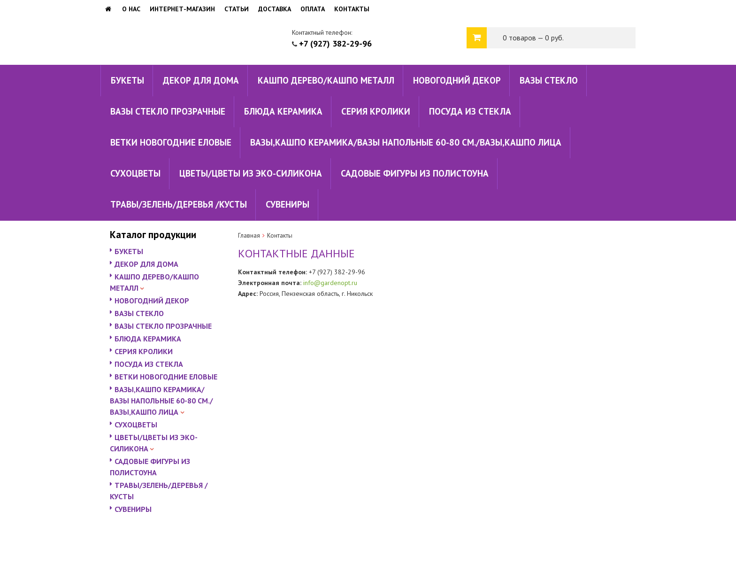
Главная (249, 236)
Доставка (274, 9)
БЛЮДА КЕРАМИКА (283, 111)
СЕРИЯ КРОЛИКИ (375, 111)
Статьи (236, 9)
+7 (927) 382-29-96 (335, 43)
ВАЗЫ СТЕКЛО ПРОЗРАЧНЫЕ (167, 111)
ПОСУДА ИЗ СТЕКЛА (470, 111)
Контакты (351, 9)
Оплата (312, 9)
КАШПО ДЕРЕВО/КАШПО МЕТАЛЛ (326, 80)
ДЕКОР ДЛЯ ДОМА (201, 80)
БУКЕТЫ (127, 80)
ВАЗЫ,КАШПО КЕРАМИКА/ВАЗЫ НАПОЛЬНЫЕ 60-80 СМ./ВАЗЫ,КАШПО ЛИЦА (405, 142)
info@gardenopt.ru (330, 282)
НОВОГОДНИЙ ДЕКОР (457, 80)
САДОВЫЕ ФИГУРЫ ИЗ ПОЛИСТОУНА (415, 173)
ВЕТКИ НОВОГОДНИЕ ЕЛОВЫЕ (170, 142)
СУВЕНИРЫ (287, 204)
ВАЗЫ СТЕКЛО (549, 80)
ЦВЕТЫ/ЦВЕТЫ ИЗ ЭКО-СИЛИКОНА (250, 173)
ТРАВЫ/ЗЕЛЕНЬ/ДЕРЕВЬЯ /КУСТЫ (178, 204)
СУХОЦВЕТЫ (135, 173)
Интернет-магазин (182, 9)
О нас (131, 9)
